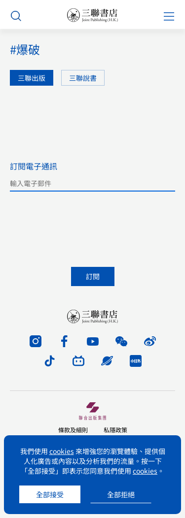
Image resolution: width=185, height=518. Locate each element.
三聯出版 (31, 78)
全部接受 (50, 494)
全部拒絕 (121, 494)
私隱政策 (115, 429)
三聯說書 (83, 78)
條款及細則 (73, 429)
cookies (61, 451)
